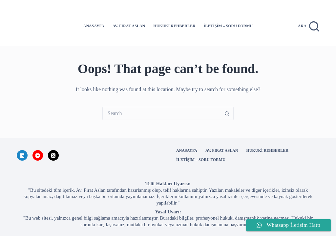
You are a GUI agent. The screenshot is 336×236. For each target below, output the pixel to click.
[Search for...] (161, 113)
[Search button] (227, 113)
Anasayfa (93, 26)
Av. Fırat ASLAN (129, 26)
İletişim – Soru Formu (228, 26)
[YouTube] (37, 155)
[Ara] (308, 26)
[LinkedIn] (22, 155)
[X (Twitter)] (53, 155)
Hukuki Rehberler (174, 26)
